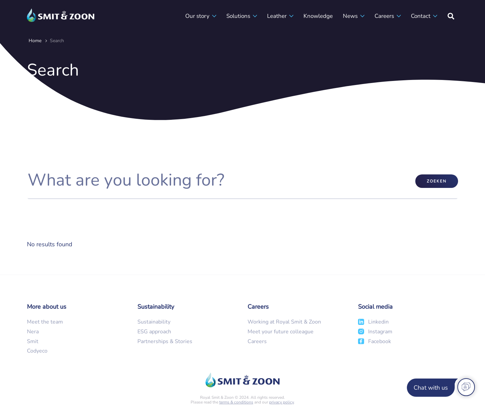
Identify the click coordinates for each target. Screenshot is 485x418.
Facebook (379, 341)
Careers (384, 16)
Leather (277, 16)
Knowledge (318, 16)
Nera (33, 331)
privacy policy (281, 402)
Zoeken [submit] (437, 181)
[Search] (451, 16)
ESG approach (154, 331)
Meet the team (45, 322)
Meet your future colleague (281, 331)
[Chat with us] (440, 387)
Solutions (238, 16)
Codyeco (37, 351)
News (350, 16)
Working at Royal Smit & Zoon (284, 322)
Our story (197, 16)
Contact (420, 16)
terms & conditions (236, 402)
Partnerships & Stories (164, 341)
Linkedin (378, 322)
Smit (32, 341)
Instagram (380, 331)
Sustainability (153, 322)
